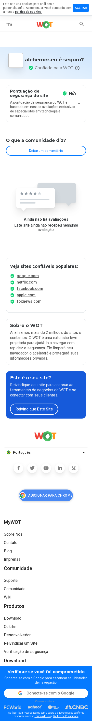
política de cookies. (28, 12)
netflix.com (27, 282)
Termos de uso (43, 716)
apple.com (26, 295)
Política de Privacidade (66, 716)
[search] (82, 24)
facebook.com (30, 288)
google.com (28, 275)
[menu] (9, 24)
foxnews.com (29, 301)
